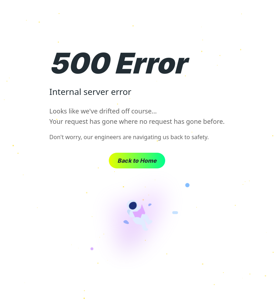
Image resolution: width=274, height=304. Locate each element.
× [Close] (262, 14)
